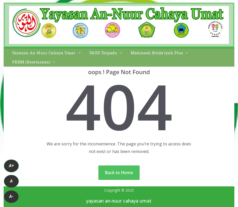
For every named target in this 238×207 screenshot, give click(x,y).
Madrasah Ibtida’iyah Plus (157, 53)
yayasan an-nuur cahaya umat (119, 201)
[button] (78, 53)
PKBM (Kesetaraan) (31, 62)
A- (11, 196)
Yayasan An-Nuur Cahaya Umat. (44, 53)
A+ (11, 165)
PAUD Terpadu (103, 53)
